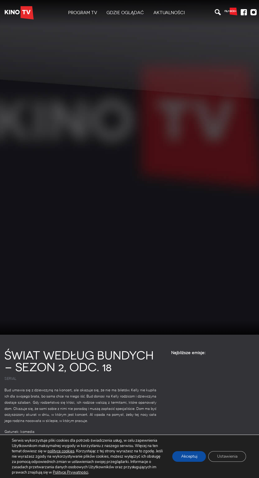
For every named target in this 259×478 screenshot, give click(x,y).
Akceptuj (189, 456)
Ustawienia (227, 456)
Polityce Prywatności (70, 472)
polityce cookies (60, 451)
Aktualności (169, 12)
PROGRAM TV (82, 12)
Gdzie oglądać (125, 12)
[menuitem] (82, 12)
